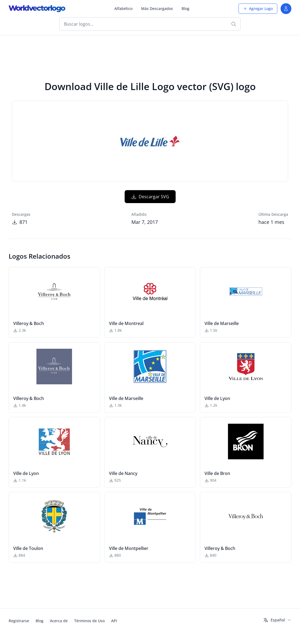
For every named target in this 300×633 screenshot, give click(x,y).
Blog (185, 8)
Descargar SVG (150, 197)
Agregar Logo (258, 8)
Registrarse (19, 620)
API (114, 620)
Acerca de (59, 620)
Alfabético (123, 8)
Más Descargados (157, 8)
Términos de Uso (89, 620)
